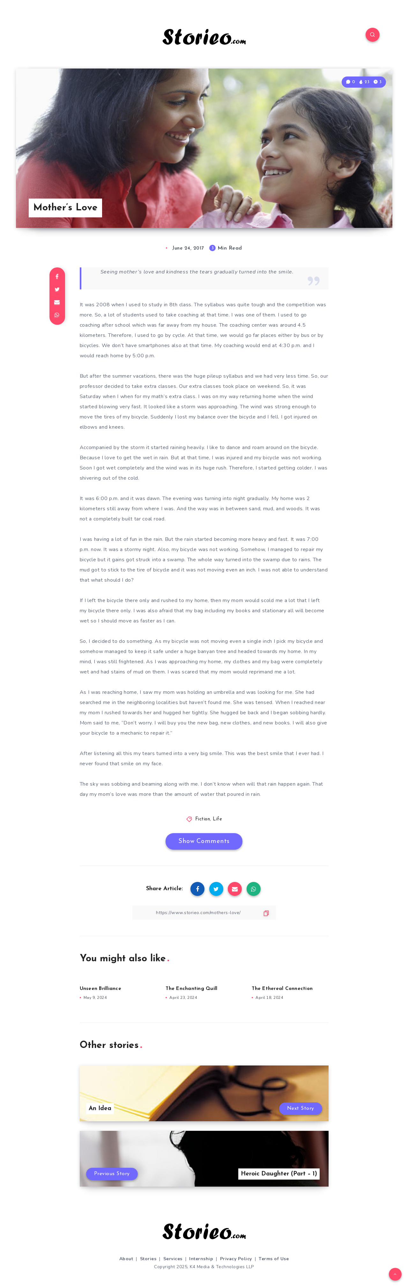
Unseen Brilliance (100, 988)
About (126, 1259)
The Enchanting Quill (191, 988)
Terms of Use (274, 1259)
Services (172, 1259)
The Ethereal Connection (282, 988)
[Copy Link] (204, 912)
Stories (148, 1259)
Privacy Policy (236, 1259)
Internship (201, 1259)
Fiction (202, 819)
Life (217, 819)
